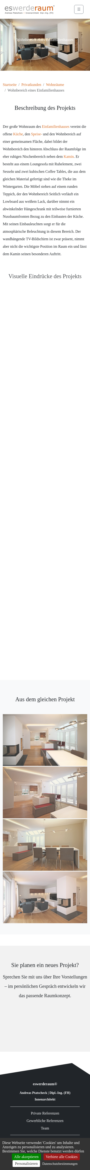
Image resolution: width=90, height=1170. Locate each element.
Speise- (36, 134)
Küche (18, 134)
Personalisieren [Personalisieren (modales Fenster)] (26, 1164)
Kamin (69, 157)
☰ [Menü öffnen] (78, 9)
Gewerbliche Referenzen (45, 1121)
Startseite (10, 85)
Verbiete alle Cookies (62, 1157)
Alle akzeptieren (26, 1157)
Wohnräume (55, 85)
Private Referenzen (45, 1113)
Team (45, 1128)
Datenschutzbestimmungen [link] (60, 1164)
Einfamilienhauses (55, 127)
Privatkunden (31, 85)
